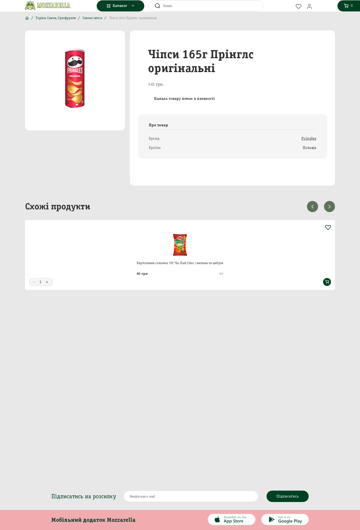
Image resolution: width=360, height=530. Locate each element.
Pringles (308, 138)
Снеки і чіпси (92, 18)
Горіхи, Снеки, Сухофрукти (56, 18)
